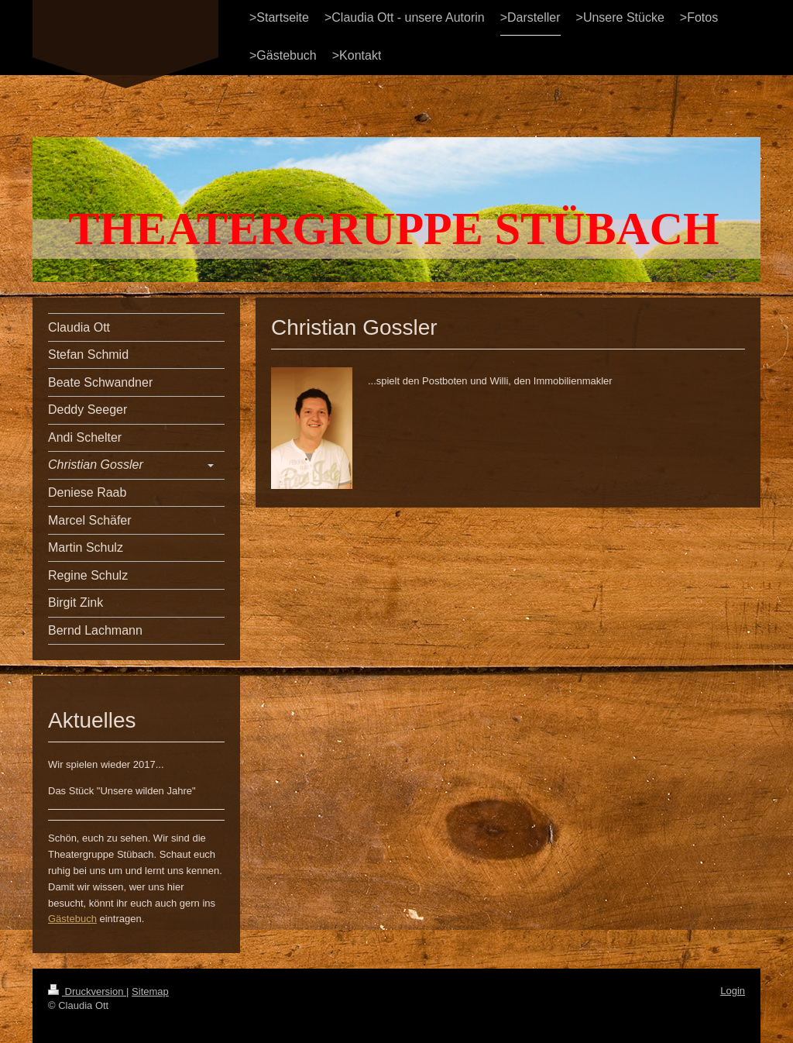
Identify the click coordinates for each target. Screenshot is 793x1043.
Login (732, 991)
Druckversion (87, 991)
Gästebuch (72, 918)
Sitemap (150, 991)
